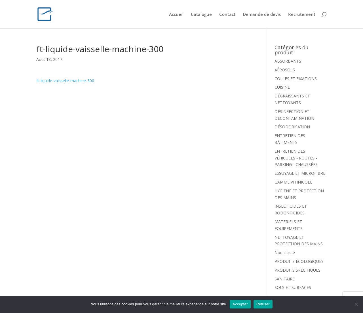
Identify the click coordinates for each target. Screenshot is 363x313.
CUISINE (282, 87)
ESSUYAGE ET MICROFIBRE (300, 173)
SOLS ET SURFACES (293, 287)
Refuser (263, 304)
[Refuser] (356, 304)
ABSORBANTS (288, 61)
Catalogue (201, 14)
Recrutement (301, 14)
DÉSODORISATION (292, 126)
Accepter (240, 304)
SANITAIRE (285, 279)
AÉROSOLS (285, 70)
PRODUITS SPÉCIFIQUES (297, 270)
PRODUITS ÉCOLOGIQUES (299, 261)
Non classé (285, 252)
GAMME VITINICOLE (293, 182)
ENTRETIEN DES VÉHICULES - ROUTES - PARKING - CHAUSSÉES (296, 157)
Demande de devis (262, 14)
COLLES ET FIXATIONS (296, 78)
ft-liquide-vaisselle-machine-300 (65, 80)
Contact (227, 14)
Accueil (176, 14)
